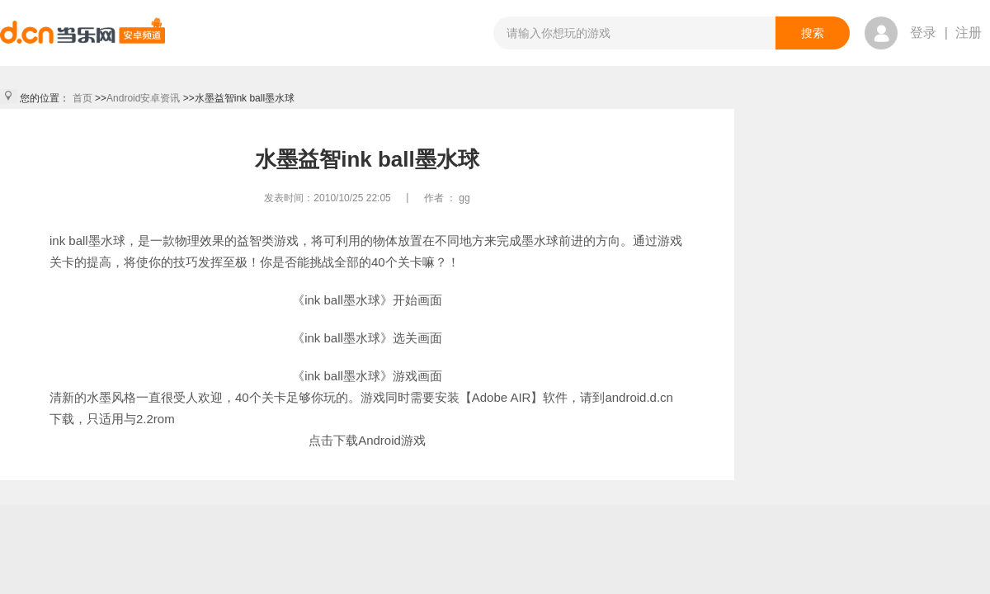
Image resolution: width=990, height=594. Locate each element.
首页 (82, 98)
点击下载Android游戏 (367, 440)
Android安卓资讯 (143, 98)
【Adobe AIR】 (502, 397)
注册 (968, 33)
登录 (923, 33)
